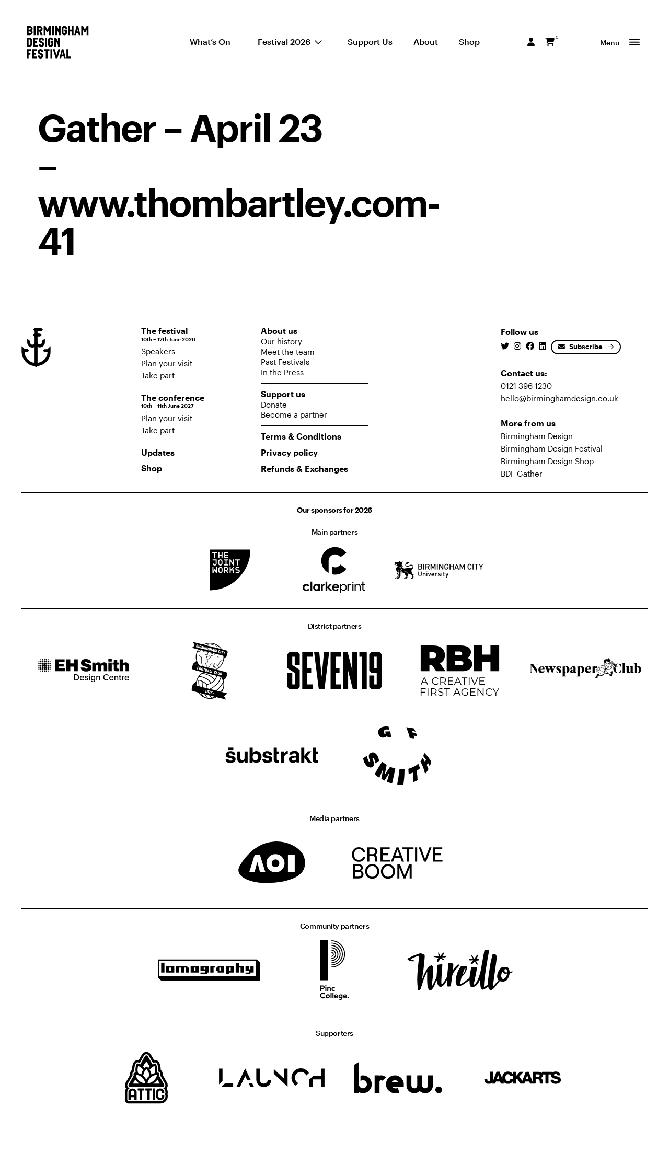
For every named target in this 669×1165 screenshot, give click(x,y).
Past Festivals (285, 361)
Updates (158, 452)
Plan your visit (166, 363)
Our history (281, 341)
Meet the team (288, 351)
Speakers (158, 351)
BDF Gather (522, 473)
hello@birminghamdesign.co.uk (559, 398)
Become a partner (294, 414)
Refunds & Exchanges (304, 469)
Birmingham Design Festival (552, 448)
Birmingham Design (537, 436)
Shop (151, 468)
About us (279, 331)
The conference (195, 401)
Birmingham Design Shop (547, 461)
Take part (158, 375)
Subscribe (580, 346)
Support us (283, 394)
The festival (195, 334)
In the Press (282, 372)
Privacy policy (289, 452)
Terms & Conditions (301, 436)
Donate (274, 404)
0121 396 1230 (526, 385)
